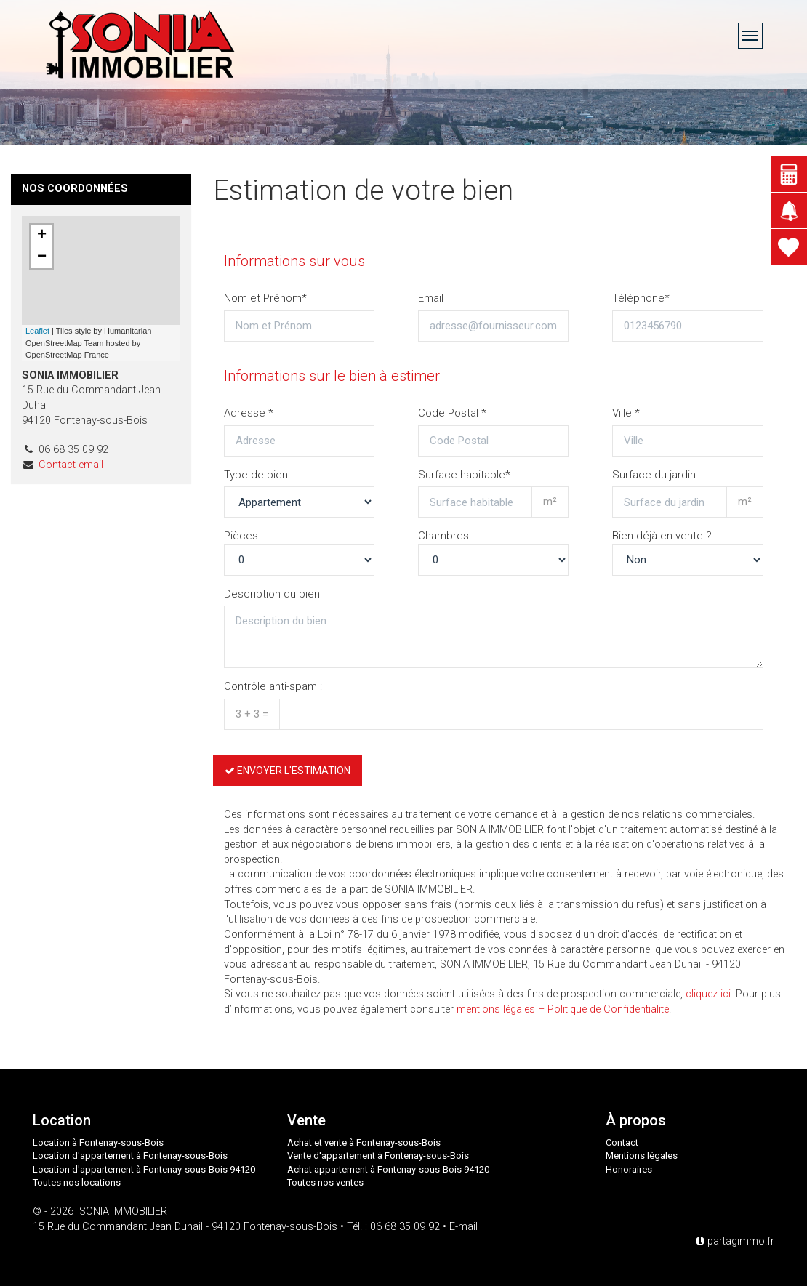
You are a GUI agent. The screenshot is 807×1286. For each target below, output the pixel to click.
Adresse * (248, 412)
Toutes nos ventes (325, 1182)
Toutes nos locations (77, 1182)
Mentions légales (642, 1155)
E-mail (463, 1227)
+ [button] (42, 235)
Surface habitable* (464, 474)
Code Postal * (452, 412)
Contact (622, 1142)
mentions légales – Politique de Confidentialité (563, 1009)
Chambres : (446, 535)
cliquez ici (708, 994)
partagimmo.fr (735, 1241)
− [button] (42, 257)
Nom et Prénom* (265, 298)
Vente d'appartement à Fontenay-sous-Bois (378, 1155)
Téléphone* (641, 298)
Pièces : (243, 535)
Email (430, 298)
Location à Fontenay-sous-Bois (98, 1142)
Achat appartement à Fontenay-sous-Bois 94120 (388, 1169)
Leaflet (37, 330)
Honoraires (629, 1169)
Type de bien (256, 474)
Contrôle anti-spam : (273, 686)
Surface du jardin (654, 474)
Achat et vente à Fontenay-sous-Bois (364, 1142)
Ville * (626, 412)
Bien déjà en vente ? (662, 535)
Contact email (71, 465)
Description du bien (272, 593)
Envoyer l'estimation (287, 770)
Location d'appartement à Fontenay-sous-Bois (130, 1155)
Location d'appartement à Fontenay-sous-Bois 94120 (144, 1169)
